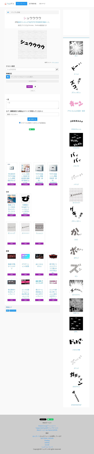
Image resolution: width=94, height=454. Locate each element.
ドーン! (76, 67)
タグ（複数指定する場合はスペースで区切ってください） (25, 111)
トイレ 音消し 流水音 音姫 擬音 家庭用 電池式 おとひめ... (25, 178)
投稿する (32, 119)
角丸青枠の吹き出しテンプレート (11, 287)
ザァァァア (11, 228)
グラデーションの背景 (25, 260)
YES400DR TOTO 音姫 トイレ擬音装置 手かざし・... (11, 178)
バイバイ (76, 159)
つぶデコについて (47, 447)
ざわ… (76, 324)
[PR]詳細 (11, 184)
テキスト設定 (10, 66)
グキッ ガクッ (76, 214)
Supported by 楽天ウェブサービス (47, 428)
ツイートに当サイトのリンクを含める (32, 123)
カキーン (76, 306)
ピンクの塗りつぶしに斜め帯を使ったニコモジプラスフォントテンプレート (25, 292)
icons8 (47, 445)
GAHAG (47, 443)
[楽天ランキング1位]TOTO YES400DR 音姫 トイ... (34, 22)
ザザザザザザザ (76, 398)
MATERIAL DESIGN (47, 438)
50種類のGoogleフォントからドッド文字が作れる (25, 205)
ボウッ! (76, 251)
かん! (76, 232)
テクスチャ (13, 310)
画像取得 (29, 86)
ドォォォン (39, 228)
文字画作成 (32, 4)
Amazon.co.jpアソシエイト (47, 426)
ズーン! (76, 361)
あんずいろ (36, 436)
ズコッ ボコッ (76, 85)
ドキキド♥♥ (76, 343)
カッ (76, 49)
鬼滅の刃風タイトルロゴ (11, 261)
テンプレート (21, 4)
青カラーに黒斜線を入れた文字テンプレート (39, 288)
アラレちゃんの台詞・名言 (76, 104)
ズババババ (25, 228)
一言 (7, 99)
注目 (7, 192)
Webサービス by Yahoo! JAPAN (47, 430)
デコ (9, 3)
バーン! (76, 177)
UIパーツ (42, 4)
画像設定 (9, 74)
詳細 (11, 215)
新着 (7, 251)
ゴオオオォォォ (76, 122)
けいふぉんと (55, 62)
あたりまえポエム (39, 260)
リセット (33, 90)
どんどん (76, 141)
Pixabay (47, 440)
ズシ (76, 269)
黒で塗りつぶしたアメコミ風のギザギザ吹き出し (53, 264)
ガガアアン (76, 380)
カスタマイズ (32, 81)
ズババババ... (76, 288)
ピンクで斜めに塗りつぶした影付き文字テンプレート (53, 289)
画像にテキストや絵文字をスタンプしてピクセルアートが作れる (11, 206)
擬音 (8, 310)
